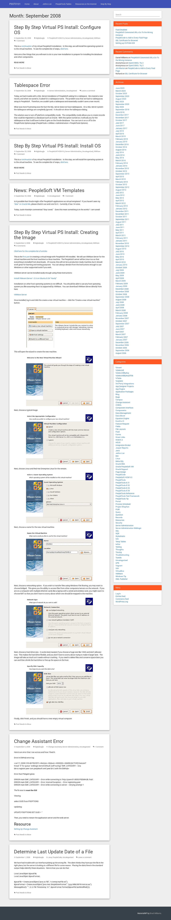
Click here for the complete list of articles (30, 251)
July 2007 (120, 326)
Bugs (118, 397)
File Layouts (121, 429)
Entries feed (120, 596)
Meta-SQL (120, 461)
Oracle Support (122, 469)
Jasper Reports (122, 448)
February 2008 (122, 313)
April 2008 (120, 308)
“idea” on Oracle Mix (22, 204)
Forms (118, 434)
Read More (19, 62)
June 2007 (120, 329)
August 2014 (121, 150)
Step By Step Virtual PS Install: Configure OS (57, 29)
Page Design (121, 472)
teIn (117, 539)
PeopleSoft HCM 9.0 (56, 38)
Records (119, 517)
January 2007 (121, 340)
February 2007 (122, 337)
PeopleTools (121, 480)
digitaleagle (40, 38)
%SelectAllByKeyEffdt (124, 376)
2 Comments (21, 246)
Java (50, 857)
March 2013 (121, 179)
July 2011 (120, 225)
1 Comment (20, 41)
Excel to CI (120, 421)
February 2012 (122, 206)
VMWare (97, 38)
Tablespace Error (32, 85)
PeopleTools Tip (122, 499)
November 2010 (122, 243)
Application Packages (124, 392)
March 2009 (121, 281)
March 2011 (121, 235)
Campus (119, 400)
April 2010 (120, 259)
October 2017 (121, 120)
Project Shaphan (122, 507)
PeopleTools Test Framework (127, 496)
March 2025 (121, 91)
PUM (118, 509)
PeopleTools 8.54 (123, 491)
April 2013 (120, 176)
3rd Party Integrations (125, 384)
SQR (117, 533)
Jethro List (47, 4)
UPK (117, 563)
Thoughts (120, 550)
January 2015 (121, 142)
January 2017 (121, 128)
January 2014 (121, 166)
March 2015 (121, 136)
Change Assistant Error (38, 741)
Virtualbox (120, 571)
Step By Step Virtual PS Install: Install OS (57, 146)
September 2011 (122, 219)
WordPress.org (122, 602)
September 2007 (122, 324)
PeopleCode (57, 857)
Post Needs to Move (23, 68)
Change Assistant (55, 747)
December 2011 (122, 211)
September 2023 (122, 96)
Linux (118, 459)
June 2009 (120, 273)
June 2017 (120, 126)
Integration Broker (123, 445)
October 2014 (121, 147)
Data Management (123, 413)
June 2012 (120, 195)
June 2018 (120, 112)
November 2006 (122, 345)
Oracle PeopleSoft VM (125, 467)
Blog (117, 394)
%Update (119, 381)
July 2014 (120, 152)
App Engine (120, 389)
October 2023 (121, 93)
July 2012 (120, 192)
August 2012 (121, 190)
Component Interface (124, 408)
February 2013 (122, 182)
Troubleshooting (122, 555)
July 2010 (120, 251)
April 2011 (120, 233)
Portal (118, 501)
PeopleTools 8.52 (123, 485)
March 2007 (121, 334)
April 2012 (120, 201)
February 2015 (122, 139)
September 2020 (122, 104)
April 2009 (120, 278)
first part (26, 257)
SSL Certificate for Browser (127, 40)
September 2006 (122, 350)
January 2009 (121, 286)
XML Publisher (122, 579)
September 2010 (122, 246)
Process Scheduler (123, 504)
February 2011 (122, 238)
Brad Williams (155, 913)
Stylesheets (120, 536)
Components (121, 410)
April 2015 (120, 134)
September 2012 (122, 187)
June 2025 (120, 88)
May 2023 (120, 101)
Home (27, 4)
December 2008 (122, 289)
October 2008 (121, 294)
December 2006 (122, 342)
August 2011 (121, 222)
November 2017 (122, 118)
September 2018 (122, 110)
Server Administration (73, 38)
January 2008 (121, 316)
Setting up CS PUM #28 (125, 43)
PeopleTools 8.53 (123, 488)
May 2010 (120, 257)
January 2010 (121, 265)
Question (119, 515)
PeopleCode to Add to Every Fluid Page (131, 38)
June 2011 (120, 227)
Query (118, 512)
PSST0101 (15, 4)
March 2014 (121, 160)
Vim (117, 568)
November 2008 (122, 292)
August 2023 (121, 99)
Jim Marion (120, 68)
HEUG (118, 442)
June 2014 (120, 155)
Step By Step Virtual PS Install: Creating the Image (56, 234)
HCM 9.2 (119, 440)
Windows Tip (121, 576)
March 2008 (121, 310)
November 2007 (122, 318)
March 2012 (121, 203)
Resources (120, 520)
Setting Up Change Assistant (26, 829)
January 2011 (121, 241)
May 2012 (120, 198)
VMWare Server (20, 295)
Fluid (118, 432)
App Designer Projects (125, 386)
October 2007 (121, 321)
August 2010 (121, 249)
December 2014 (122, 144)
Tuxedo (119, 558)
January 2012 (121, 209)
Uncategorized (87, 38)
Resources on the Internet (86, 4)
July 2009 (120, 270)
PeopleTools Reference (125, 493)
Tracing (119, 552)
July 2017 (120, 123)
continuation (26, 46)
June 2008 (120, 305)
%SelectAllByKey (122, 373)
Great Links (120, 437)
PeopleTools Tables (63, 4)
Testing (119, 547)
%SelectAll (120, 370)
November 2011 (122, 214)
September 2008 (122, 297)
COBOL (119, 405)
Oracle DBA (120, 464)
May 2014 (120, 158)
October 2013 (121, 171)
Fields (118, 426)
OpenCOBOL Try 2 (136, 63)
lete (117, 456)
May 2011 (120, 230)
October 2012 (121, 184)
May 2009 (120, 275)
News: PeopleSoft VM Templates (49, 190)
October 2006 (121, 348)
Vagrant (119, 566)
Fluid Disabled (121, 30)
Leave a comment (88, 91)
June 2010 (120, 254)
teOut (118, 544)
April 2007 (120, 332)
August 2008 (121, 300)
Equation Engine (122, 418)
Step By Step (106, 4)
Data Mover (120, 416)
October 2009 (121, 267)
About (36, 4)
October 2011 (121, 217)
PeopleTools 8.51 (123, 483)
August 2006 (121, 353)
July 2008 (120, 302)
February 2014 (122, 163)
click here (64, 49)
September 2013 (122, 174)
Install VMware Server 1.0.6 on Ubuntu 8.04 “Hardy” (35, 278)
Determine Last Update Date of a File (53, 852)
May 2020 (120, 107)
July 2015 (120, 131)
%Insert (119, 368)
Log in (118, 594)
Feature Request (122, 424)
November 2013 (122, 168)
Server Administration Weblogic (128, 528)
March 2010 (121, 262)
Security (119, 523)
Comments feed (122, 599)
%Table (118, 378)
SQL (117, 531)
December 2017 (122, 115)
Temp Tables (121, 541)
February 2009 (122, 283)
